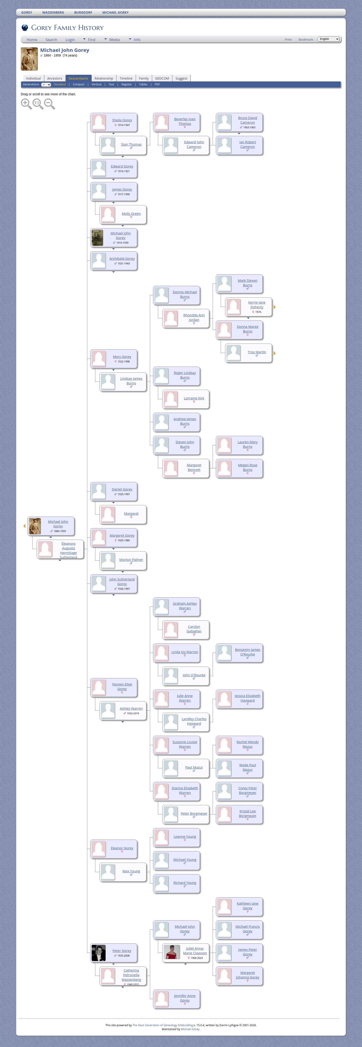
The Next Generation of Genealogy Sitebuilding (163, 1025)
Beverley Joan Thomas (185, 121)
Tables (143, 84)
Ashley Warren (131, 708)
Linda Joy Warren (185, 651)
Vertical (96, 84)
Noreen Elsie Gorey (122, 686)
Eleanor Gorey (122, 848)
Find (91, 39)
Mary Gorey (122, 356)
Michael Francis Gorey (247, 928)
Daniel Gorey (122, 489)
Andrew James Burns (185, 421)
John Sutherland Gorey (122, 581)
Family (144, 78)
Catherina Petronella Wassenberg (131, 975)
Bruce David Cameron (247, 120)
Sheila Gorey (122, 120)
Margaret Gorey (122, 535)
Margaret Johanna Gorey (247, 974)
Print (288, 39)
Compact (78, 84)
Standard (60, 84)
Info (137, 39)
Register (126, 84)
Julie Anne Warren (185, 698)
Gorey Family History (67, 27)
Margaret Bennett (194, 467)
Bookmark (306, 39)
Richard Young (184, 882)
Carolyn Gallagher (194, 628)
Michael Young (184, 859)
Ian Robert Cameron (247, 144)
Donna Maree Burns (247, 328)
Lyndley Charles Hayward (194, 721)
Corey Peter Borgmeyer (247, 790)
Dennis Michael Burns (185, 294)
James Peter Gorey (247, 951)
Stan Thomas (131, 144)
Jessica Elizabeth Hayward (247, 698)
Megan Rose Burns (247, 467)
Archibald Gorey (122, 258)
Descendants (78, 78)
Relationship (104, 78)
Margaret (131, 513)
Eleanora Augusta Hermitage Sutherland (68, 550)
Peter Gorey (121, 950)
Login (70, 39)
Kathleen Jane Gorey (248, 905)
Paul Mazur (194, 767)
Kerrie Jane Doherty (256, 304)
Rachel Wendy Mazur (248, 744)
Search (51, 39)
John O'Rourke (194, 675)
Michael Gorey (190, 1029)
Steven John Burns (184, 444)
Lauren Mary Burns (247, 444)
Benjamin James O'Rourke (247, 651)
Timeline (126, 78)
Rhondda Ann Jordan (194, 317)
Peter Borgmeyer (194, 813)
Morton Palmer (131, 559)
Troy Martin (257, 352)
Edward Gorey (122, 166)
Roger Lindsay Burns (185, 375)
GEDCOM (162, 78)
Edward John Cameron (194, 144)
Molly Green (131, 213)
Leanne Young (185, 836)
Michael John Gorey (121, 235)
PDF (157, 84)
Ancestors (54, 78)
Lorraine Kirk (194, 398)
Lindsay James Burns (131, 380)
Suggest (181, 78)
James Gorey (122, 189)
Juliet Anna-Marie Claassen (195, 950)
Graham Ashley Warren (185, 605)
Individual (33, 78)
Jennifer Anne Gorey (185, 997)
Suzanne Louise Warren (184, 744)
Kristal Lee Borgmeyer (247, 813)
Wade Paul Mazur (247, 767)
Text (111, 84)
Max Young (131, 871)
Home (32, 39)
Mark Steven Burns (247, 282)
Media (114, 39)
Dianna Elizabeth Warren (185, 790)
